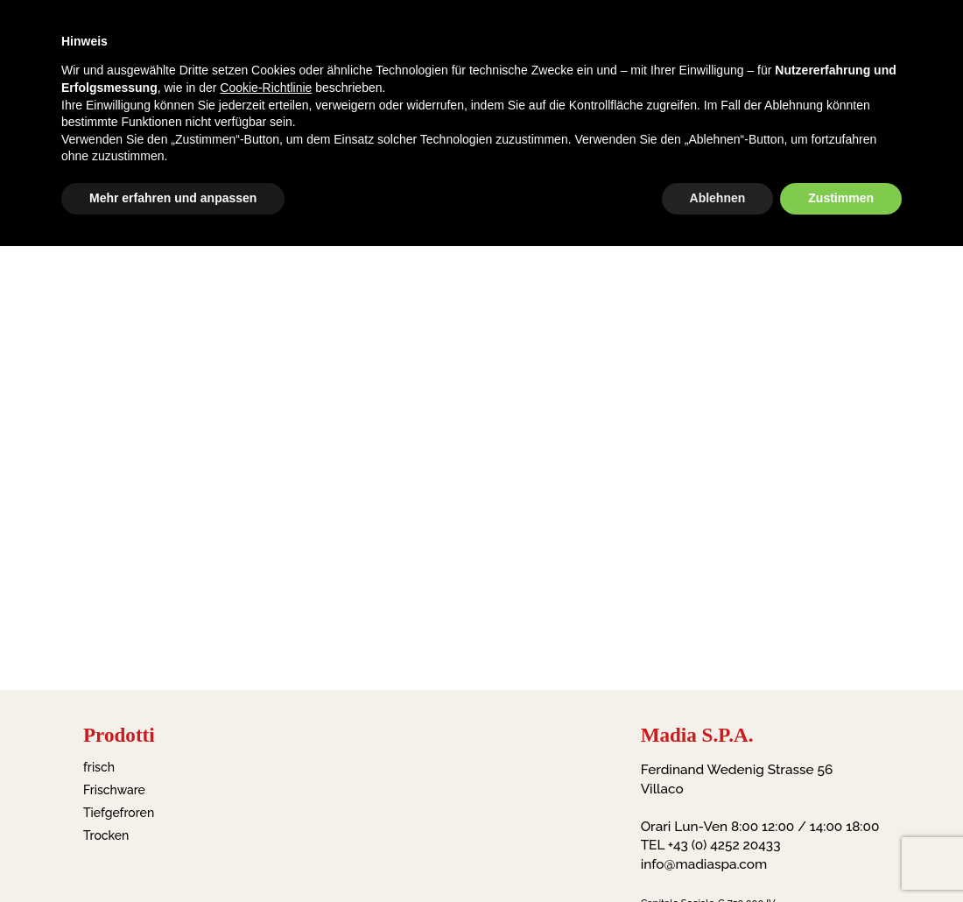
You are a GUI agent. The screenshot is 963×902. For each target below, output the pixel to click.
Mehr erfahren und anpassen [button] (173, 198)
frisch (99, 767)
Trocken (106, 835)
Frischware (114, 790)
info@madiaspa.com (704, 864)
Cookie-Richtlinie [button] (266, 88)
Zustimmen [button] (841, 198)
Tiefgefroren (118, 813)
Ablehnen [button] (718, 198)
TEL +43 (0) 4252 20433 (711, 845)
